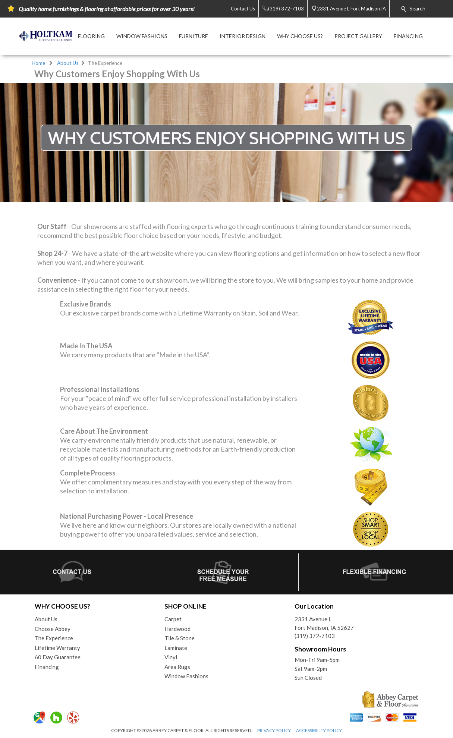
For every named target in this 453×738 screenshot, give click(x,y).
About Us (67, 63)
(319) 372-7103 (315, 635)
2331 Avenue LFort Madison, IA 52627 (324, 623)
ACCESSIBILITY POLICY (319, 730)
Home (38, 63)
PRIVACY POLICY (274, 730)
